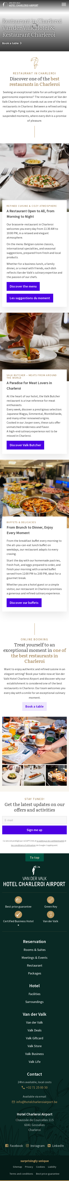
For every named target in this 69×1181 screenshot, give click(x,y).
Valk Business (34, 1054)
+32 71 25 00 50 (34, 1087)
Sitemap (17, 1166)
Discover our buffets (24, 603)
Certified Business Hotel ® (18, 919)
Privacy (29, 1166)
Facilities (34, 994)
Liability (52, 1166)
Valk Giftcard (34, 1038)
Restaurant (34, 965)
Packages (34, 973)
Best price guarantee (18, 902)
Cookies (40, 1166)
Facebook (14, 1146)
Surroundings (34, 1002)
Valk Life (34, 1062)
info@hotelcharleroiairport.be (34, 1102)
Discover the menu (23, 286)
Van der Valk (50, 917)
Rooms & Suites (35, 950)
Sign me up (34, 830)
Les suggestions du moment (30, 298)
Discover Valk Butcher (25, 445)
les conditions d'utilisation (23, 845)
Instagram (35, 1146)
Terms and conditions (21, 1173)
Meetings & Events (34, 957)
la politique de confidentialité (50, 840)
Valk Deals (35, 1030)
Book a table (12, 43)
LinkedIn (56, 1146)
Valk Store (35, 1046)
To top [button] (34, 857)
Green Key (50, 902)
